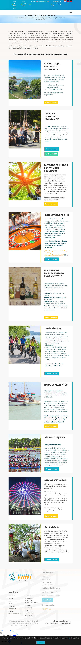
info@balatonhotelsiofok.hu (40, 1)
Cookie (69, 638)
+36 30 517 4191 (24, 3)
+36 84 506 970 (14, 4)
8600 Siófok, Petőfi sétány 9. (57, 3)
